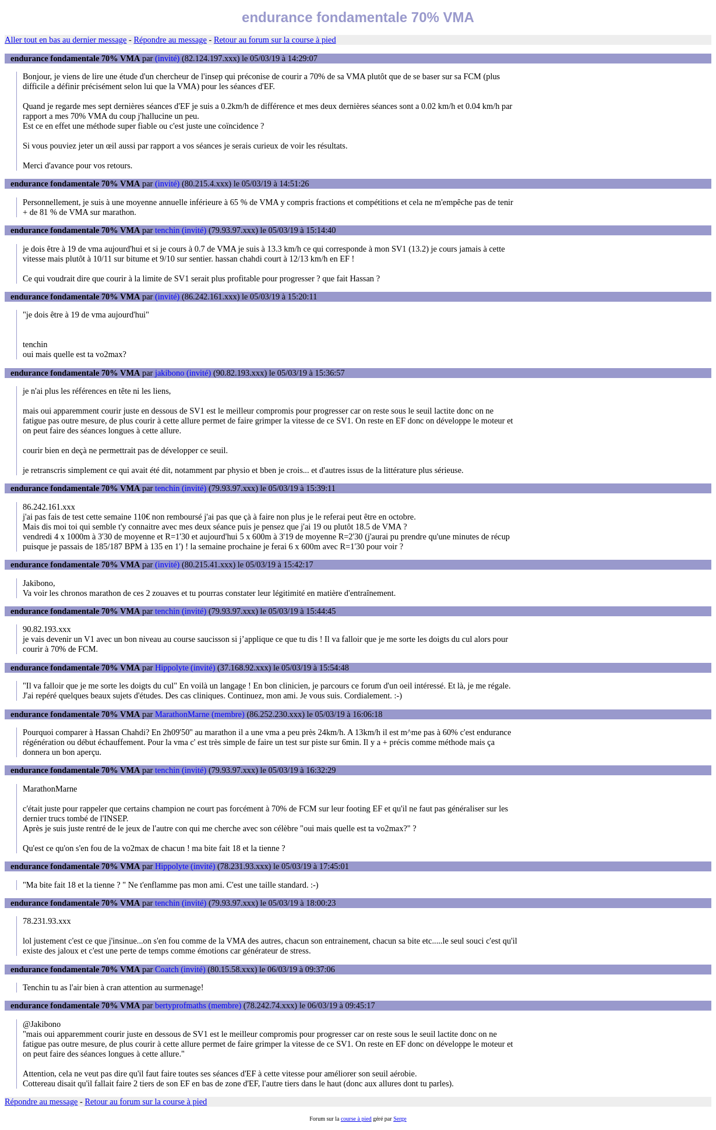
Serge (400, 1118)
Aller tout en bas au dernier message (65, 39)
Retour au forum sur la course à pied (275, 39)
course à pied (356, 1118)
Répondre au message (169, 39)
